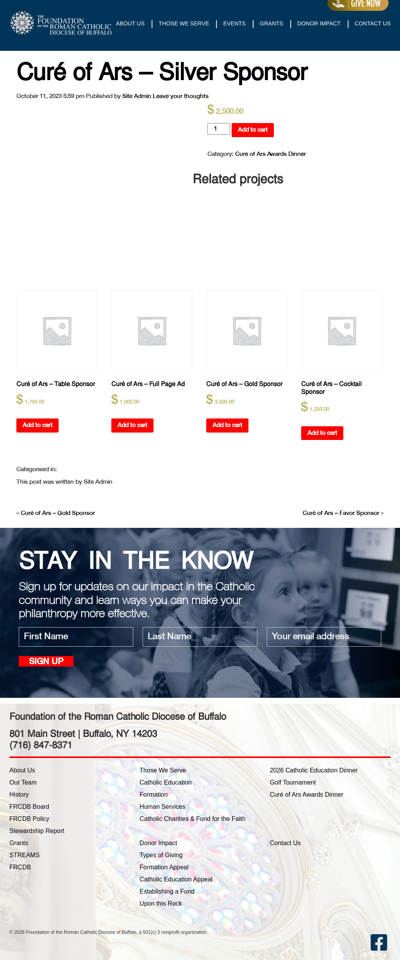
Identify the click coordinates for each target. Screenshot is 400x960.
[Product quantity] (218, 129)
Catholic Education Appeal (175, 879)
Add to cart (253, 130)
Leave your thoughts (181, 96)
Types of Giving (160, 855)
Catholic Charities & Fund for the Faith (192, 818)
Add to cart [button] (37, 425)
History (19, 794)
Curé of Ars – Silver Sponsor (161, 72)
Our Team (23, 782)
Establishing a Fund (167, 891)
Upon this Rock (160, 903)
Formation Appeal (163, 867)
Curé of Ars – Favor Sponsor (341, 513)
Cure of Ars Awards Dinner (270, 154)
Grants (271, 23)
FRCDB (20, 867)
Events (234, 23)
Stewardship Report (36, 831)
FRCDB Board (29, 806)
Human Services (162, 806)
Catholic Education (165, 782)
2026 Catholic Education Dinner (314, 770)
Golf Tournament (293, 782)
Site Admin (136, 96)
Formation (153, 794)
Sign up (46, 662)
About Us (130, 23)
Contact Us (373, 23)
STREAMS (24, 855)
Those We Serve (184, 23)
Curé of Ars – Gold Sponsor (58, 513)
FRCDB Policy (29, 818)
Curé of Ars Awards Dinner (306, 794)
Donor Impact (319, 23)
